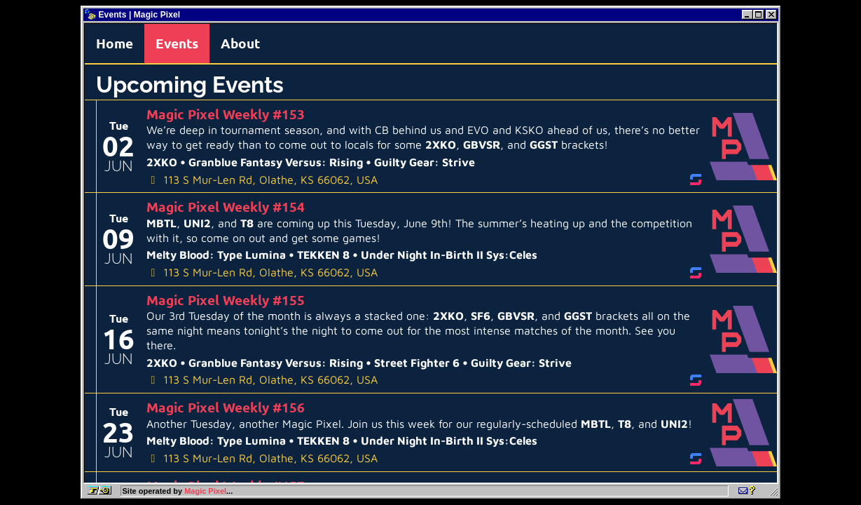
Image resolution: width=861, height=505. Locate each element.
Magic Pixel (205, 491)
